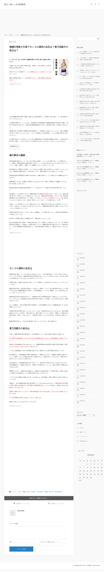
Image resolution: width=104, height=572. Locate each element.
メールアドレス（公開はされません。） (48, 545)
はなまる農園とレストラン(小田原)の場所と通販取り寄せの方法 (89, 52)
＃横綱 (46, 491)
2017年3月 (82, 351)
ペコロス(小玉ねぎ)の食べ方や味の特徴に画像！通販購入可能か (89, 139)
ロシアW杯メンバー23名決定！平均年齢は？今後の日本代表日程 (90, 77)
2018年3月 (82, 276)
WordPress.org (83, 441)
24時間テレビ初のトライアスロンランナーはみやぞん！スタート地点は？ (90, 71)
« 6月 (79, 480)
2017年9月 (82, 313)
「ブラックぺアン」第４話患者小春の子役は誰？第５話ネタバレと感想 (90, 120)
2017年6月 (82, 332)
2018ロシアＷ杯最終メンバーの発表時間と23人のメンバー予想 (89, 83)
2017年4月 (82, 345)
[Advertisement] (52, 21)
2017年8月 (82, 320)
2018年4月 (82, 270)
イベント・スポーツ (16, 491)
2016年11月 (83, 376)
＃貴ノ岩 (50, 491)
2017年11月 (83, 301)
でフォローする (23, 504)
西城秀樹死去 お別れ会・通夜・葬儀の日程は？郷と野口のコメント (89, 108)
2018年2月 (82, 282)
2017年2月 (82, 357)
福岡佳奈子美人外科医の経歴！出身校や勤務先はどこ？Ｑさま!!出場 (90, 127)
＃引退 (27, 491)
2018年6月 (82, 257)
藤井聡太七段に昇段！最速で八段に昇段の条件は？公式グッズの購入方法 (90, 102)
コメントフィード (84, 436)
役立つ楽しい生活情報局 (15, 4)
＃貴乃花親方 (58, 491)
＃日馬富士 (33, 491)
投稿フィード (83, 432)
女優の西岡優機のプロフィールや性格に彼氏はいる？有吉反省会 (90, 133)
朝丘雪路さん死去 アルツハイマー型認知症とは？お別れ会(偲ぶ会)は (89, 96)
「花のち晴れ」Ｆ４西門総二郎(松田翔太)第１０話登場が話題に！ (89, 58)
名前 (10, 545)
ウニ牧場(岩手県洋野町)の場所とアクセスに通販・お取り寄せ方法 (89, 65)
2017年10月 (83, 307)
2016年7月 (82, 400)
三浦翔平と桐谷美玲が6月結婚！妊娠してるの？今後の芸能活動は (89, 114)
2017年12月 (83, 295)
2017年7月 (82, 326)
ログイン (82, 427)
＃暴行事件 (40, 491)
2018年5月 (82, 264)
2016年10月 (83, 382)
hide (17, 146)
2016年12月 (83, 369)
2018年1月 (82, 289)
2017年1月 (82, 363)
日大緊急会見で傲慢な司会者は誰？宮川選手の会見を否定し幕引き (90, 89)
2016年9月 (82, 388)
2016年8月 (82, 394)
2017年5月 (82, 338)
